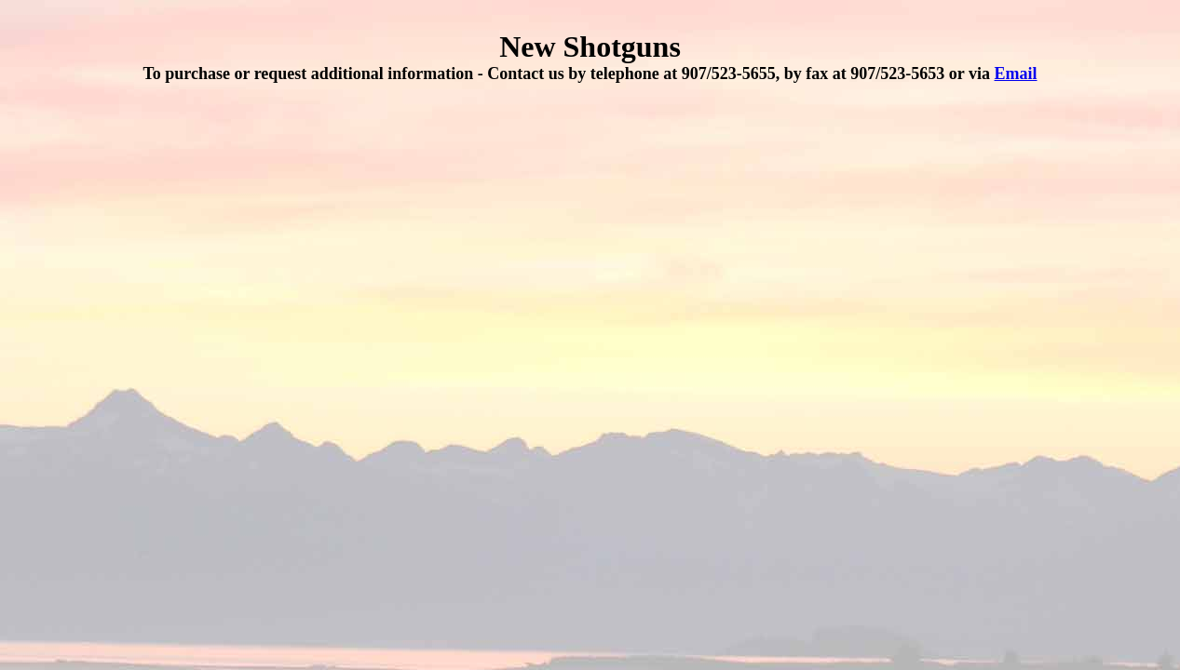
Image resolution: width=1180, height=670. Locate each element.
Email (1016, 73)
